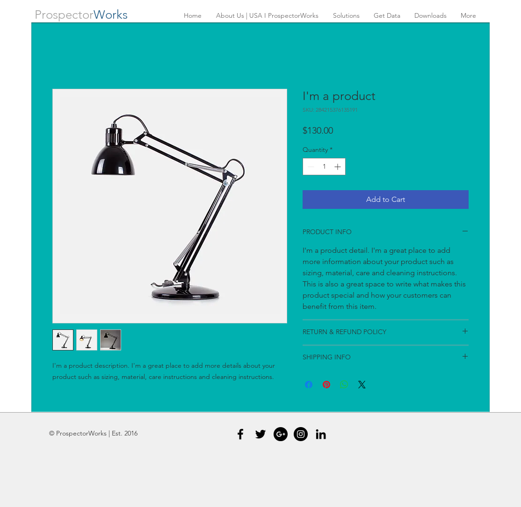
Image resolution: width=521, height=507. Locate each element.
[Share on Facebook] (308, 384)
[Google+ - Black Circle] (281, 434)
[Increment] (338, 166)
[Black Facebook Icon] (240, 434)
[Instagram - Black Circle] (301, 434)
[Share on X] (362, 384)
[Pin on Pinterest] (326, 384)
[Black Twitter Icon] (260, 434)
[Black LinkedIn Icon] (321, 434)
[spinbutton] (324, 166)
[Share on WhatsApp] (344, 384)
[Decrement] (310, 166)
